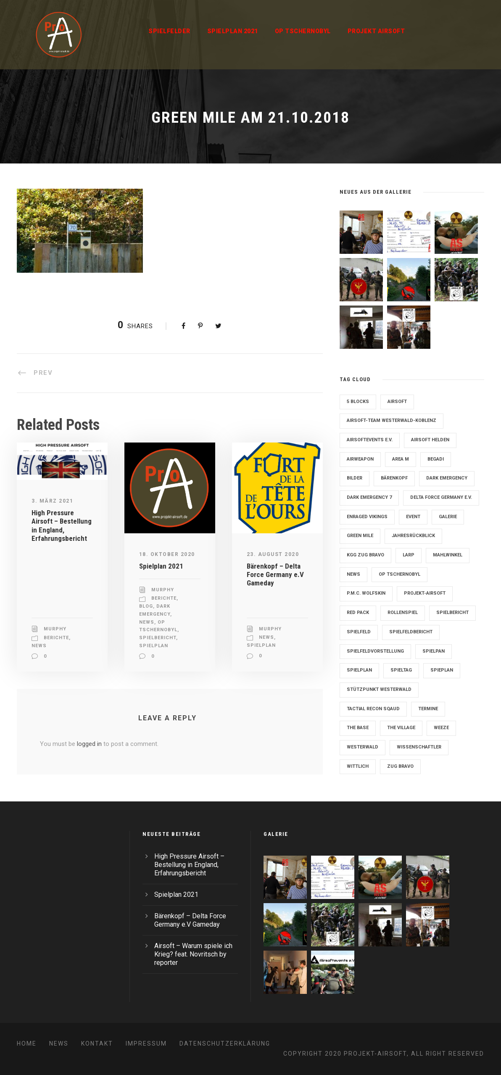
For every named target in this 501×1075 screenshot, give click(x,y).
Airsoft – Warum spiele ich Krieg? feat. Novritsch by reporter (193, 954)
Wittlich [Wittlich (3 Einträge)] (358, 766)
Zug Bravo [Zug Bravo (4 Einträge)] (400, 766)
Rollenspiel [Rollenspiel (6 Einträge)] (403, 612)
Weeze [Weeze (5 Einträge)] (441, 727)
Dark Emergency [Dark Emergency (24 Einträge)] (446, 478)
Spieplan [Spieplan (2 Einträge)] (441, 670)
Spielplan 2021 (232, 31)
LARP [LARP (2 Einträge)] (408, 555)
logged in (89, 744)
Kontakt (97, 1043)
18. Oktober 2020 (167, 554)
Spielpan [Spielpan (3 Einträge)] (433, 651)
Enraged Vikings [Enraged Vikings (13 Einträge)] (367, 516)
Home (27, 1043)
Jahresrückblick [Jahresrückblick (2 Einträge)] (413, 535)
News (39, 645)
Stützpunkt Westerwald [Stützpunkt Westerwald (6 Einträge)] (379, 689)
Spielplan (153, 645)
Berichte (56, 637)
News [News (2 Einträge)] (353, 574)
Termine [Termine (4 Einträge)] (428, 708)
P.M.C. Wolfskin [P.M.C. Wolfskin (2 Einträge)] (366, 593)
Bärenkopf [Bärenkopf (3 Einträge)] (394, 478)
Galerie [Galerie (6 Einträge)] (448, 516)
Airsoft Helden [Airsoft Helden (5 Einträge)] (430, 440)
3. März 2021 (52, 501)
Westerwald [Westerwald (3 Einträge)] (362, 747)
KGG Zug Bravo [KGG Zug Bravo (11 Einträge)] (365, 555)
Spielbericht (157, 637)
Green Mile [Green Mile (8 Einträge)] (360, 535)
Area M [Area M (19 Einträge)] (400, 459)
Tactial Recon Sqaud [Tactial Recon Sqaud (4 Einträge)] (373, 708)
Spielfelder (169, 31)
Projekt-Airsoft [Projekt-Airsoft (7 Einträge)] (425, 593)
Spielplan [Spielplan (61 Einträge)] (359, 670)
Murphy (55, 629)
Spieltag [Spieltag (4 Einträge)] (401, 670)
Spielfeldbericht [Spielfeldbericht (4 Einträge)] (410, 632)
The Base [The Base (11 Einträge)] (358, 727)
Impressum (146, 1043)
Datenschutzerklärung (224, 1043)
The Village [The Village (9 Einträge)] (401, 727)
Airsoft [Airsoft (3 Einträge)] (397, 401)
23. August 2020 (273, 554)
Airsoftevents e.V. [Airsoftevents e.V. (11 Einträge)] (370, 440)
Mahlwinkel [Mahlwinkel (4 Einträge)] (447, 555)
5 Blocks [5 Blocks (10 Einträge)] (358, 401)
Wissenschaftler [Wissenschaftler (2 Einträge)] (419, 747)
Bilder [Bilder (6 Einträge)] (354, 478)
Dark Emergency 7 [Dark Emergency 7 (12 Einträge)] (369, 497)
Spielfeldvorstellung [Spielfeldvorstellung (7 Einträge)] (375, 651)
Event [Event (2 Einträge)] (413, 516)
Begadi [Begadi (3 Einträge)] (435, 459)
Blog (146, 606)
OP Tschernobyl (303, 31)
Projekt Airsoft (376, 31)
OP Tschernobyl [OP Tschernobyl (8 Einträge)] (399, 574)
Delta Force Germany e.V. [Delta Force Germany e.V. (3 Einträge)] (441, 497)
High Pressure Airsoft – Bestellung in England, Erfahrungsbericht (62, 526)
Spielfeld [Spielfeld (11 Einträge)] (359, 632)
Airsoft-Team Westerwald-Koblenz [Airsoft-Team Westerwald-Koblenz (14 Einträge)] (391, 420)
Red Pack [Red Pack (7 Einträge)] (358, 612)
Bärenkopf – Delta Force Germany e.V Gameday (275, 575)
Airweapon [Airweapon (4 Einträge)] (360, 459)
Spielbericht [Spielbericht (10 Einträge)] (452, 612)
